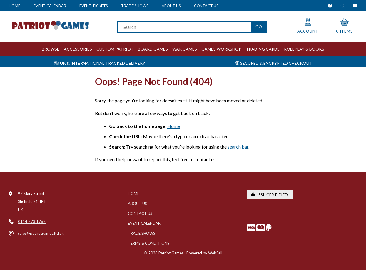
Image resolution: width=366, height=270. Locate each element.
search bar (238, 146)
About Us (171, 6)
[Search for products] (184, 27)
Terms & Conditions (148, 243)
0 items (344, 26)
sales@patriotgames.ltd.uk (41, 233)
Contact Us (206, 6)
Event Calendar (50, 6)
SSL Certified (269, 194)
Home (14, 6)
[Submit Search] (259, 27)
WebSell (215, 253)
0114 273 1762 (32, 221)
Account (307, 26)
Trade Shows (134, 6)
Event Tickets (93, 6)
